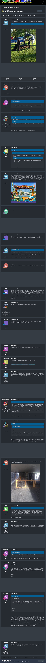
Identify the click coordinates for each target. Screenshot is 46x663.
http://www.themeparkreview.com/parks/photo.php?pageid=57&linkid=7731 (23, 364)
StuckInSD (6, 99)
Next (28, 15)
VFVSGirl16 (5, 345)
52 (6, 571)
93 (6, 15)
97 (13, 15)
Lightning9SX (6, 358)
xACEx (6, 288)
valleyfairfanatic (6, 84)
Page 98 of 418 (35, 15)
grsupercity (6, 114)
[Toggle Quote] (12, 23)
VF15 (6, 19)
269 (6, 651)
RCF (6, 147)
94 (8, 15)
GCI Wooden (5, 421)
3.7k (6, 28)
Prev (4, 15)
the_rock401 (8, 10)
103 (26, 15)
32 (6, 328)
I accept (41, 661)
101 (21, 15)
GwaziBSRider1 (6, 262)
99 (17, 15)
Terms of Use (4, 661)
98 (15, 15)
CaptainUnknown (5, 399)
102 (23, 15)
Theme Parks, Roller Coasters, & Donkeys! (16, 11)
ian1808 (6, 234)
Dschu (6, 505)
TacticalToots (6, 208)
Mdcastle (6, 642)
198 (6, 367)
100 (19, 15)
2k (6, 408)
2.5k (6, 123)
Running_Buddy (6, 562)
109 (6, 514)
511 (6, 156)
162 (6, 354)
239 (6, 107)
